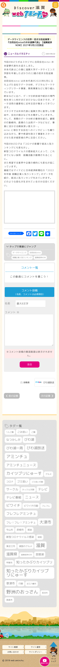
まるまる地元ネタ (11, 30)
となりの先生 (29, 22)
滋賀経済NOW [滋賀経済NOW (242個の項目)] (26, 555)
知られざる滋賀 (11, 22)
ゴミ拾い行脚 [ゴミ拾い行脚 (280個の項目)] (37, 481)
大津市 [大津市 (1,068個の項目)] (45, 522)
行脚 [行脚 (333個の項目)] (21, 583)
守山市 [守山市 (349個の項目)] (9, 529)
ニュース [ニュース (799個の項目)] (32, 497)
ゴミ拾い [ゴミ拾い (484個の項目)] (22, 481)
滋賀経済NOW (40, 257)
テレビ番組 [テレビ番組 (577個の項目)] (13, 497)
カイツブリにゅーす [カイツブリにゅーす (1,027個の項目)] (24, 473)
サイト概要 (13, 647)
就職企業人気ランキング (22, 257)
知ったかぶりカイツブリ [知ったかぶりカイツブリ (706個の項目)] (34, 562)
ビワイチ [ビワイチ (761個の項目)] (13, 505)
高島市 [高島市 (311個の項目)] (9, 599)
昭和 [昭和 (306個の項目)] (40, 537)
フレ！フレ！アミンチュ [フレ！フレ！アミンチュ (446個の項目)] (21, 522)
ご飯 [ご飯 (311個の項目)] (33, 432)
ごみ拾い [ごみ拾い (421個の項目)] (22, 432)
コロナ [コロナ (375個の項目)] (9, 481)
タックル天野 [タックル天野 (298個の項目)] (28, 489)
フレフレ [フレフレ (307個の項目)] (46, 505)
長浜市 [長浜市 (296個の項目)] (45, 592)
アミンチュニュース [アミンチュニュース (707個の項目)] (21, 465)
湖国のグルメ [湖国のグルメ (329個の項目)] (25, 546)
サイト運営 (35, 647)
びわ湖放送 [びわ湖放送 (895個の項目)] (36, 447)
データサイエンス (19, 252)
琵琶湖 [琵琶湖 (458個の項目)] (40, 554)
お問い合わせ (13, 652)
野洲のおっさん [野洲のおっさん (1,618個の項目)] (22, 591)
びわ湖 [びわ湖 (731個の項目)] (29, 439)
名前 (7, 303)
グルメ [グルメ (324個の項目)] (48, 474)
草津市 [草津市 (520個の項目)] (10, 583)
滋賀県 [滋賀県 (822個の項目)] (11, 554)
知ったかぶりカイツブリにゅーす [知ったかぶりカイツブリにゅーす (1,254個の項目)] (27, 573)
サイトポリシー (35, 652)
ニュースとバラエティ (48, 30)
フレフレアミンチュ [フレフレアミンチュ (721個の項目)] (21, 513)
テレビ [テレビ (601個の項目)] (43, 489)
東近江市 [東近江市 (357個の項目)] (10, 546)
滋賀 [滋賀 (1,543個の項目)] (40, 545)
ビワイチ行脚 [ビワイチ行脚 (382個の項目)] (31, 505)
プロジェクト (29, 30)
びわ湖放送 (48, 382)
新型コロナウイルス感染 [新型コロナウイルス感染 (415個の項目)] (20, 537)
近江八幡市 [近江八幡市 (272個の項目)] (31, 583)
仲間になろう (48, 22)
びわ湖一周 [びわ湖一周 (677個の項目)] (14, 448)
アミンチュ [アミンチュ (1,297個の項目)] (17, 456)
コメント (12, 312)
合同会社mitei (35, 252)
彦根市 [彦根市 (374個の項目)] (20, 529)
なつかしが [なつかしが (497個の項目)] (13, 440)
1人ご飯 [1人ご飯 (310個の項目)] (10, 432)
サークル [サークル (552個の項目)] (12, 489)
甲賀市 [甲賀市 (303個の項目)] (9, 562)
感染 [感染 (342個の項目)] (30, 529)
